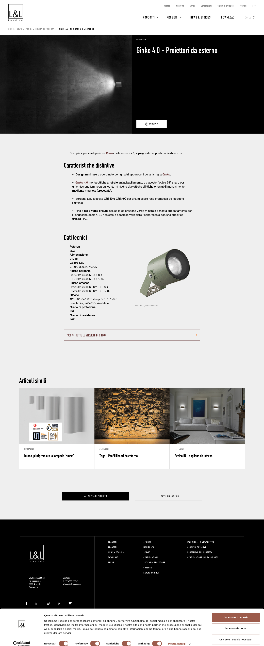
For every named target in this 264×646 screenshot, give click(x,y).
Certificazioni (206, 5)
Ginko (166, 174)
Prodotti (149, 17)
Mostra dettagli (177, 639)
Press (111, 562)
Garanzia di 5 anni (196, 547)
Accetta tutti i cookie (236, 613)
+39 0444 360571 (71, 581)
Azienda (167, 5)
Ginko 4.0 (81, 182)
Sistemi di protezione (226, 5)
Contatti (243, 5)
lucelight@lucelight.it (72, 584)
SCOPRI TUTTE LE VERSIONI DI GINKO (86, 335)
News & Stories (200, 17)
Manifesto (180, 5)
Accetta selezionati (235, 624)
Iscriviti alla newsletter (200, 542)
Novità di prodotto (46, 29)
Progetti (172, 17)
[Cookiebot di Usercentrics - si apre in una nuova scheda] (22, 639)
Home (11, 29)
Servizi (192, 5)
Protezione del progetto (199, 552)
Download (228, 17)
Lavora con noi (151, 572)
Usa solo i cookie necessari (235, 635)
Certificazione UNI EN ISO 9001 (202, 557)
